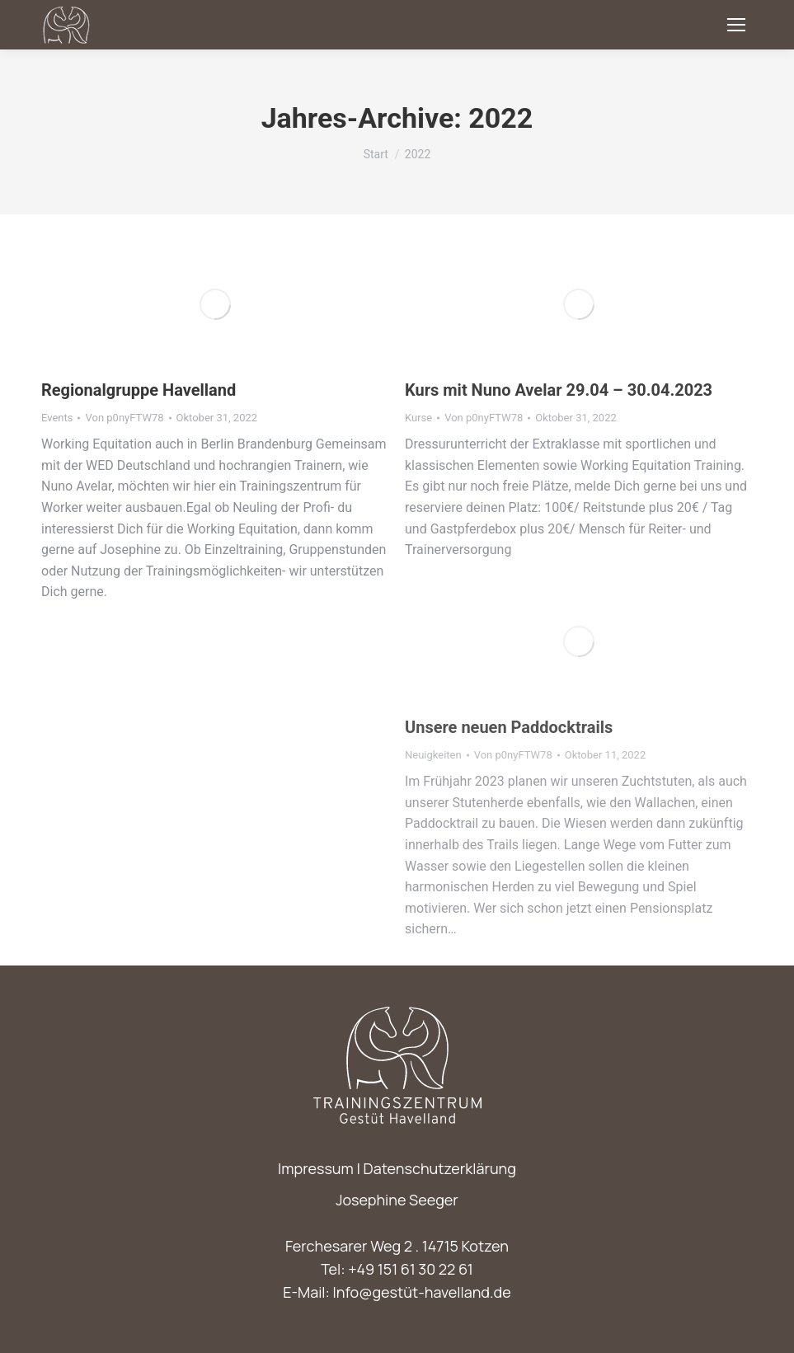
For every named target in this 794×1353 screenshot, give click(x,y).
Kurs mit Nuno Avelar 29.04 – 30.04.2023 (558, 390)
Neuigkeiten (433, 755)
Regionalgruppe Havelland (138, 390)
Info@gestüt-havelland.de (422, 1292)
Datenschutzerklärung (440, 1168)
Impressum (316, 1168)
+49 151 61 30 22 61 (410, 1269)
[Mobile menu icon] (736, 24)
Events (57, 417)
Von (124, 417)
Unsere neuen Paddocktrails (509, 727)
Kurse (418, 417)
